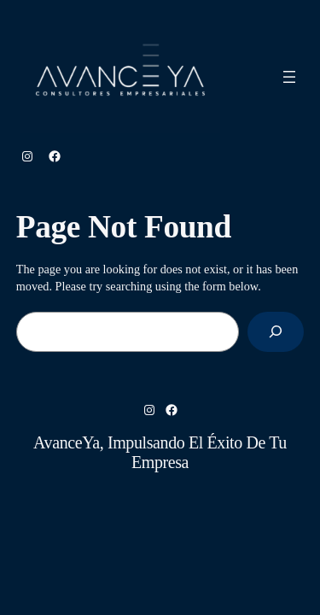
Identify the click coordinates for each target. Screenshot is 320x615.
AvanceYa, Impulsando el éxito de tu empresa (160, 452)
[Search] (275, 332)
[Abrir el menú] (289, 77)
